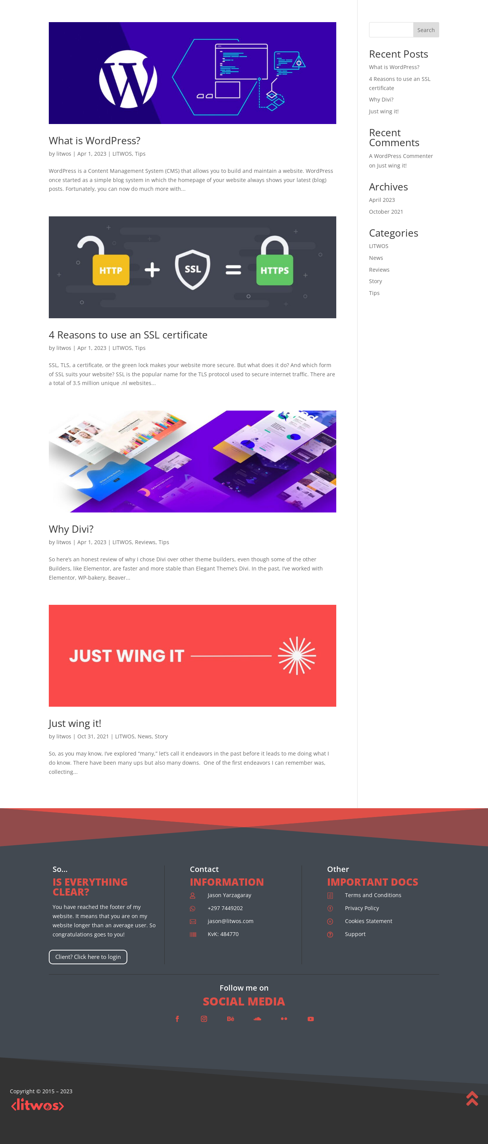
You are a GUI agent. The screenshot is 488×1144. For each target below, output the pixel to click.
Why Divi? (71, 529)
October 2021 (386, 211)
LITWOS (122, 153)
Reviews (145, 542)
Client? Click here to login (88, 956)
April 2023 (382, 199)
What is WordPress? (94, 140)
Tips (140, 153)
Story (161, 736)
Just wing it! (75, 723)
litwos (63, 153)
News (145, 736)
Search (426, 30)
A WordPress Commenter (401, 156)
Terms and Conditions (373, 895)
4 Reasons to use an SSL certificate (128, 335)
